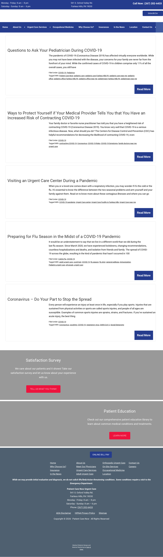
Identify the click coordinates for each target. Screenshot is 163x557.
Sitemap (103, 513)
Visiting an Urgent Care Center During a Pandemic (53, 180)
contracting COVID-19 (68, 143)
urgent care (53, 146)
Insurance (54, 470)
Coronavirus (82, 143)
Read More (144, 89)
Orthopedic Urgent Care (114, 463)
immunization (125, 262)
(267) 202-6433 (153, 3)
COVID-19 (62, 73)
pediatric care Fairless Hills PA (97, 76)
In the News (120, 27)
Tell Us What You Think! (43, 389)
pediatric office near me (88, 79)
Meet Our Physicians (86, 466)
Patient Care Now (66, 76)
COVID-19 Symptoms (109, 143)
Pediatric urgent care (57, 265)
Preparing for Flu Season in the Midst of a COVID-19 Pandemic (64, 236)
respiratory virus (92, 325)
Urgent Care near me (128, 202)
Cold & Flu (62, 259)
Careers (132, 466)
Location (135, 27)
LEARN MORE (119, 435)
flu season (95, 262)
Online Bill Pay (153, 13)
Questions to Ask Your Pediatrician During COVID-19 (55, 50)
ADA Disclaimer (63, 513)
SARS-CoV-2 (105, 325)
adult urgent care (66, 262)
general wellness (112, 262)
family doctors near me (127, 143)
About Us (17, 27)
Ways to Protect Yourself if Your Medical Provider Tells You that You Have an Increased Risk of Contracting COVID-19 (76, 115)
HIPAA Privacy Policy (85, 513)
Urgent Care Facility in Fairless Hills (105, 202)
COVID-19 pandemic (67, 202)
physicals (69, 265)
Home (5, 27)
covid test (77, 262)
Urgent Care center (83, 202)
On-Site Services (110, 466)
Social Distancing (117, 325)
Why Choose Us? (87, 27)
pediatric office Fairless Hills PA (66, 79)
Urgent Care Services (37, 27)
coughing (73, 325)
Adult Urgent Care (84, 474)
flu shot (102, 262)
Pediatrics (71, 73)
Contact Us (149, 27)
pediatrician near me (129, 79)
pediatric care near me (118, 76)
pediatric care (79, 76)
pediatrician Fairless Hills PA (109, 79)
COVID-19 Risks (94, 143)
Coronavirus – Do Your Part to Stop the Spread (49, 299)
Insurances (105, 27)
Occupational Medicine (63, 27)
